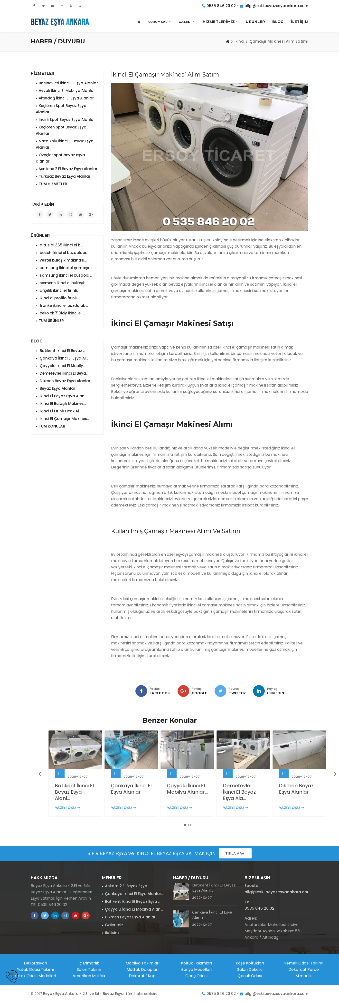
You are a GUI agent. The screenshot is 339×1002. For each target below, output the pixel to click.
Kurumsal (159, 21)
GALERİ (187, 21)
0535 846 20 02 (221, 5)
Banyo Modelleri (196, 969)
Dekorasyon (35, 963)
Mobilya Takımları (143, 963)
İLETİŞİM (299, 21)
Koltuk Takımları (196, 963)
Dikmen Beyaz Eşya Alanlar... (66, 380)
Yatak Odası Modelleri (35, 976)
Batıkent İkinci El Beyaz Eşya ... (132, 901)
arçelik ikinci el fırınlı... (59, 290)
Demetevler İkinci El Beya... (63, 373)
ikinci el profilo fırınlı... (59, 298)
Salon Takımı (89, 969)
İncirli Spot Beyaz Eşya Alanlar (67, 119)
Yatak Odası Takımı (35, 969)
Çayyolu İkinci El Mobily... (62, 365)
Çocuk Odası (250, 976)
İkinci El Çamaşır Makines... (64, 418)
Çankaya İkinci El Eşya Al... (63, 358)
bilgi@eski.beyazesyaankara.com (276, 5)
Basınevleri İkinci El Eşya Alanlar (68, 83)
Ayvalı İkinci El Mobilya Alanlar (67, 90)
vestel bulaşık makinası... (62, 260)
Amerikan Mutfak (89, 976)
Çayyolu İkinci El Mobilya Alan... (134, 909)
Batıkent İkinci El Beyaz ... (62, 350)
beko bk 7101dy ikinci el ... (62, 313)
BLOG (277, 21)
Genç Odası (196, 976)
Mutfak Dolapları (143, 969)
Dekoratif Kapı (142, 976)
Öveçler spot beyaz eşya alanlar (60, 158)
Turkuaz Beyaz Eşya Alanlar (64, 176)
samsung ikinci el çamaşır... (65, 267)
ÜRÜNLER (255, 21)
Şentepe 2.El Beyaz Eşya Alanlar (68, 168)
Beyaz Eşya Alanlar (57, 388)
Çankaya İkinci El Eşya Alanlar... (134, 893)
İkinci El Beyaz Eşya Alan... (63, 396)
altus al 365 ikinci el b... (61, 245)
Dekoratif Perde (303, 969)
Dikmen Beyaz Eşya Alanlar (130, 917)
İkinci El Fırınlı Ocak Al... (60, 411)
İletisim (112, 932)
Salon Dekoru (250, 969)
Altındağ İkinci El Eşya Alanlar (66, 98)
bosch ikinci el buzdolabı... (63, 252)
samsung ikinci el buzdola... (65, 275)
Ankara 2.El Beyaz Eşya (126, 885)
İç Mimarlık (89, 963)
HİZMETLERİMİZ (220, 21)
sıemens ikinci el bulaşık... (63, 282)
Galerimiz (114, 924)
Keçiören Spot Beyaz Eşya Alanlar (61, 109)
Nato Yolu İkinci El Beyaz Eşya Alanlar (65, 144)
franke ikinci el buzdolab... (63, 305)
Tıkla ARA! (235, 853)
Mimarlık (303, 976)
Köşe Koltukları (250, 963)
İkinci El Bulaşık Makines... (62, 403)
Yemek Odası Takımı (303, 963)
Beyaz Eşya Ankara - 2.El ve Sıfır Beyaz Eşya (83, 993)
